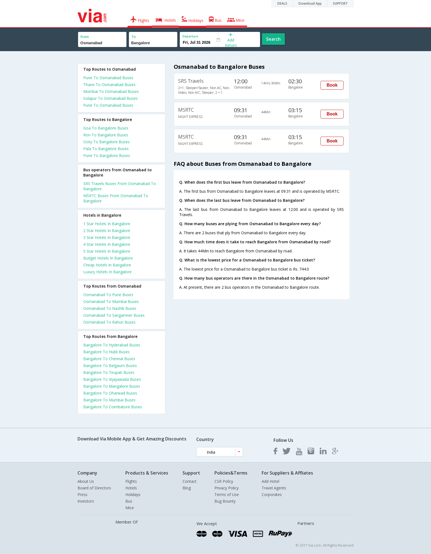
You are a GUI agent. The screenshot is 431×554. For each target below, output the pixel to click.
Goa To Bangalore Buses (105, 128)
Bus (128, 501)
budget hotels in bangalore (108, 258)
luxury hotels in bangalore (107, 271)
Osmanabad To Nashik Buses (109, 308)
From (85, 36)
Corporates (272, 494)
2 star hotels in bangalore (106, 230)
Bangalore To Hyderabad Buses (111, 345)
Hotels (131, 487)
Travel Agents (274, 487)
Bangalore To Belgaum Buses (110, 365)
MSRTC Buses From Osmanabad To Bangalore (115, 198)
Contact (190, 481)
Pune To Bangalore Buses (106, 155)
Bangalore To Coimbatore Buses (112, 406)
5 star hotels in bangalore (106, 251)
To (133, 36)
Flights (131, 481)
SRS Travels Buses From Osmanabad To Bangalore (119, 186)
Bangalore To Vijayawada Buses (112, 379)
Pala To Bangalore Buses (106, 148)
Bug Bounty (225, 501)
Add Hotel (270, 481)
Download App (310, 3)
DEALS (282, 3)
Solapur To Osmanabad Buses (110, 98)
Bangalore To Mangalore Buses (111, 386)
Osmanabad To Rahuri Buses (109, 322)
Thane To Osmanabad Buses (109, 84)
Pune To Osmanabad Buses (108, 77)
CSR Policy (223, 481)
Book (332, 85)
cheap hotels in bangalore (107, 265)
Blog (187, 487)
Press (82, 494)
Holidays (132, 494)
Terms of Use (226, 494)
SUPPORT (340, 3)
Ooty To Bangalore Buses (106, 141)
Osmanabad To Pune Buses (108, 294)
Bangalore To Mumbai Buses (109, 400)
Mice (129, 507)
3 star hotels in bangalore (106, 237)
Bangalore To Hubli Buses (106, 351)
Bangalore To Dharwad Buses (110, 393)
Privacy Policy (226, 487)
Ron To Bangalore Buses (105, 134)
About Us (86, 481)
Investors (86, 501)
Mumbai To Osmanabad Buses (111, 91)
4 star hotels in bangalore (106, 244)
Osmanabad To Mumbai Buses (111, 301)
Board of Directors (94, 487)
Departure (190, 36)
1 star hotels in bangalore (106, 223)
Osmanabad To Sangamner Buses (114, 315)
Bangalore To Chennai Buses (109, 358)
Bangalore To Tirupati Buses (108, 372)
